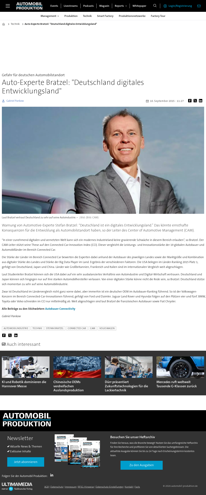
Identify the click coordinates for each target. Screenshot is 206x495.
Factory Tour (158, 16)
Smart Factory (105, 16)
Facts (137, 486)
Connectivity (67, 309)
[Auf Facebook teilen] (190, 101)
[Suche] (155, 6)
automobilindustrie (16, 328)
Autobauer (52, 309)
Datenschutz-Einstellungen (109, 486)
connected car (77, 328)
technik (37, 328)
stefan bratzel (55, 328)
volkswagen (106, 328)
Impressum (70, 486)
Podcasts (88, 6)
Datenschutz (56, 486)
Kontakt (129, 486)
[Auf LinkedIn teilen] (201, 101)
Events (54, 6)
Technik (87, 16)
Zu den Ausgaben (141, 465)
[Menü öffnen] (8, 6)
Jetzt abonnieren (25, 462)
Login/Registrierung (180, 6)
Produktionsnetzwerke (132, 16)
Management (48, 16)
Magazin (104, 6)
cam (92, 328)
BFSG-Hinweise (86, 486)
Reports (119, 6)
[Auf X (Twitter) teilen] (195, 101)
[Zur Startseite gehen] (29, 5)
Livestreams (71, 6)
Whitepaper (139, 6)
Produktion (71, 16)
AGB (46, 486)
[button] (197, 374)
